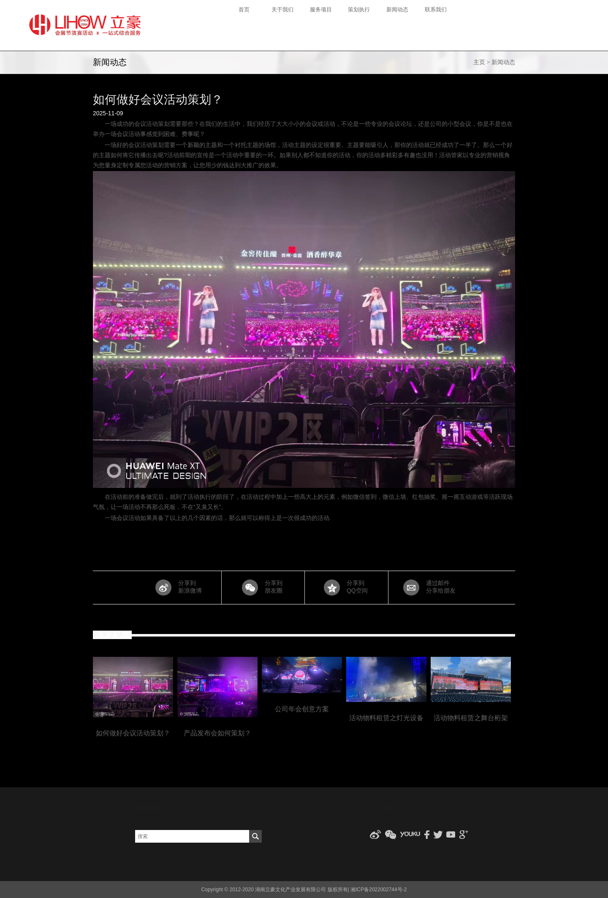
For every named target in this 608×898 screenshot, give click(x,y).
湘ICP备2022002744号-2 (378, 890)
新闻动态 (503, 62)
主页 (479, 62)
